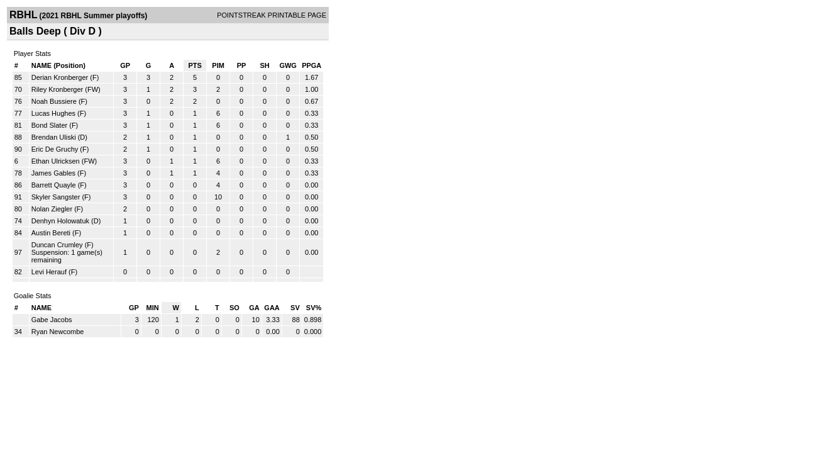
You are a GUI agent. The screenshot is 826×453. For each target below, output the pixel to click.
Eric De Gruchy (55, 149)
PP (241, 65)
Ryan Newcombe (57, 331)
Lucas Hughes (53, 113)
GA (254, 307)
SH (264, 65)
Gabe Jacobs (51, 319)
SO (234, 307)
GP (125, 65)
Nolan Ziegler (51, 209)
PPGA (311, 65)
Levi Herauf (49, 272)
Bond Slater (49, 125)
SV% (313, 307)
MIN (152, 307)
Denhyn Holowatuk (60, 221)
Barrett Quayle (53, 185)
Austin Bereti (50, 233)
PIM (218, 65)
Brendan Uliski (53, 137)
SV (295, 307)
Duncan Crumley (57, 245)
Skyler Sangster (55, 197)
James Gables (53, 173)
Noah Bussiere (54, 101)
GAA (271, 307)
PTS (194, 65)
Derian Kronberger (60, 77)
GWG (288, 65)
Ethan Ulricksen (55, 161)
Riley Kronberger (57, 89)
